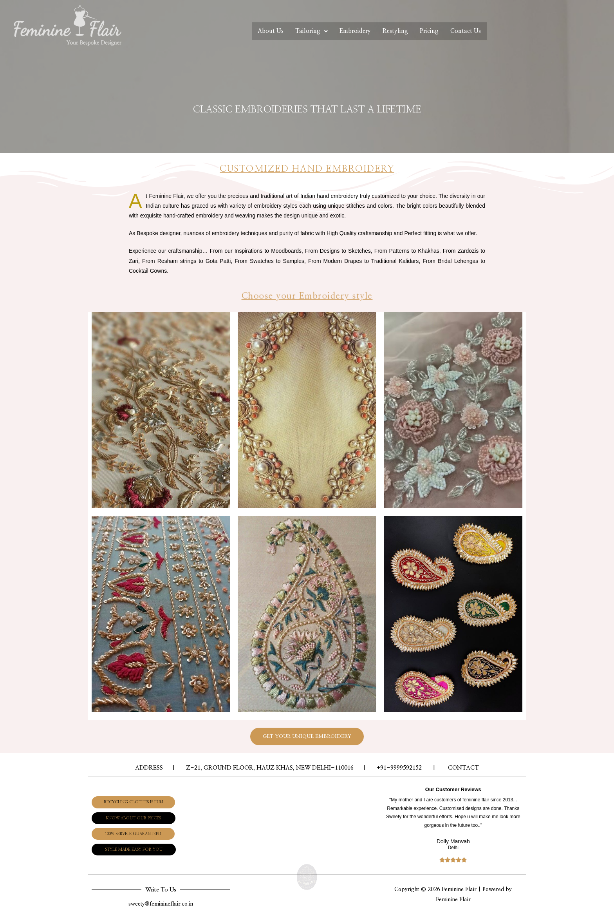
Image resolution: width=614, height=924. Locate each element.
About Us (254, 32)
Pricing (438, 32)
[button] (143, 800)
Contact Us (481, 32)
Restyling (399, 32)
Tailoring (301, 32)
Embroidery (352, 32)
